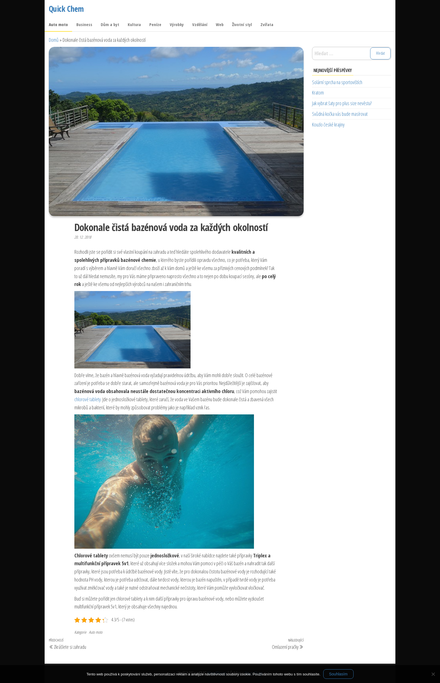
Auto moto (58, 24)
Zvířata (266, 24)
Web (220, 24)
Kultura (134, 24)
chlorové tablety (87, 399)
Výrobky (177, 24)
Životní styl (242, 24)
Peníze (155, 24)
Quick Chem (66, 8)
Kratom (318, 92)
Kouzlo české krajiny (328, 124)
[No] (433, 674)
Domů (54, 39)
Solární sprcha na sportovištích (337, 82)
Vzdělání (199, 24)
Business (84, 24)
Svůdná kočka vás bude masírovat (340, 113)
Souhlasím (338, 674)
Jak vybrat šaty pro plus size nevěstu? (342, 103)
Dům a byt (110, 24)
